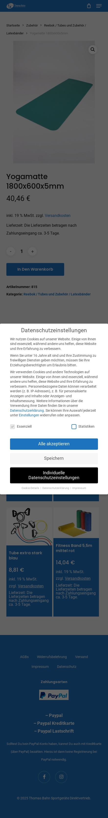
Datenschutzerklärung (27, 410)
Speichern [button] (54, 458)
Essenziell (21, 426)
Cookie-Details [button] (31, 488)
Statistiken (83, 426)
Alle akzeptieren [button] (54, 443)
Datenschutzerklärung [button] (56, 488)
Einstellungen (29, 415)
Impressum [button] (79, 488)
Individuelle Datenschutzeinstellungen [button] (53, 475)
